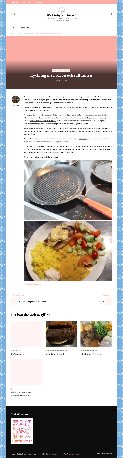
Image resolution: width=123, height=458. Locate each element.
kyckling (60, 70)
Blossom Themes (51, 454)
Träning (23, 2)
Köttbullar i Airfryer (91, 354)
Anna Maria (16, 101)
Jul (30, 2)
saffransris (37, 284)
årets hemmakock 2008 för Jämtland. (43, 121)
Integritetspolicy (76, 454)
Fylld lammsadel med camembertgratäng (21, 394)
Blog (14, 27)
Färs (54, 70)
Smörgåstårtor (18, 354)
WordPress (67, 454)
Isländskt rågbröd (55, 354)
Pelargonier (38, 2)
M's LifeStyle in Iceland (61, 15)
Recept (14, 2)
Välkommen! (25, 27)
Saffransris (83, 139)
